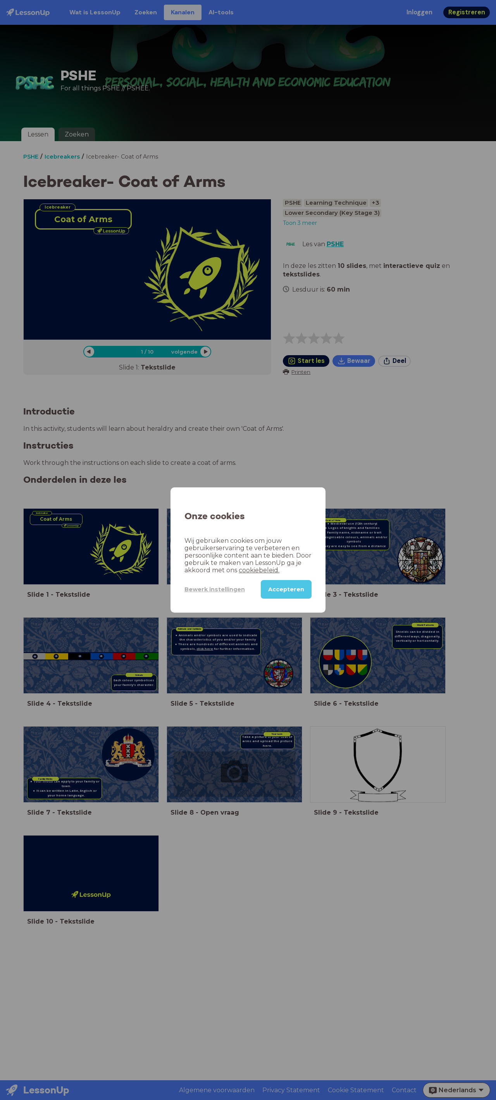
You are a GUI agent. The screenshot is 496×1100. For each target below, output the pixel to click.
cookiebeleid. (259, 570)
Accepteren (286, 589)
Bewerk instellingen (214, 589)
